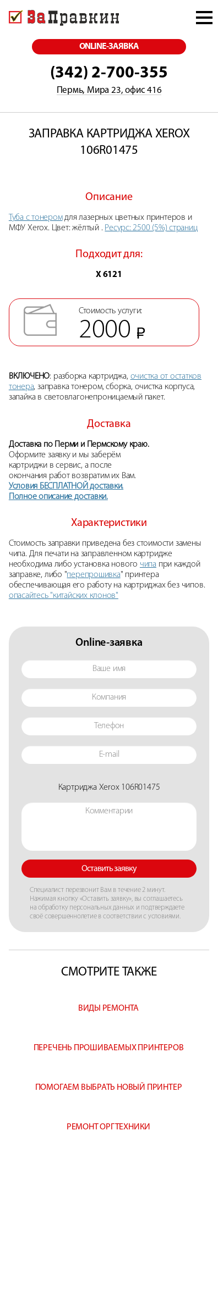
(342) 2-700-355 (109, 73)
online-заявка (109, 46)
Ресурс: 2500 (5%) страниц (151, 228)
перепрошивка (93, 574)
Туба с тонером (36, 217)
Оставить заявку (109, 868)
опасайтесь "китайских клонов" (63, 595)
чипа (148, 564)
